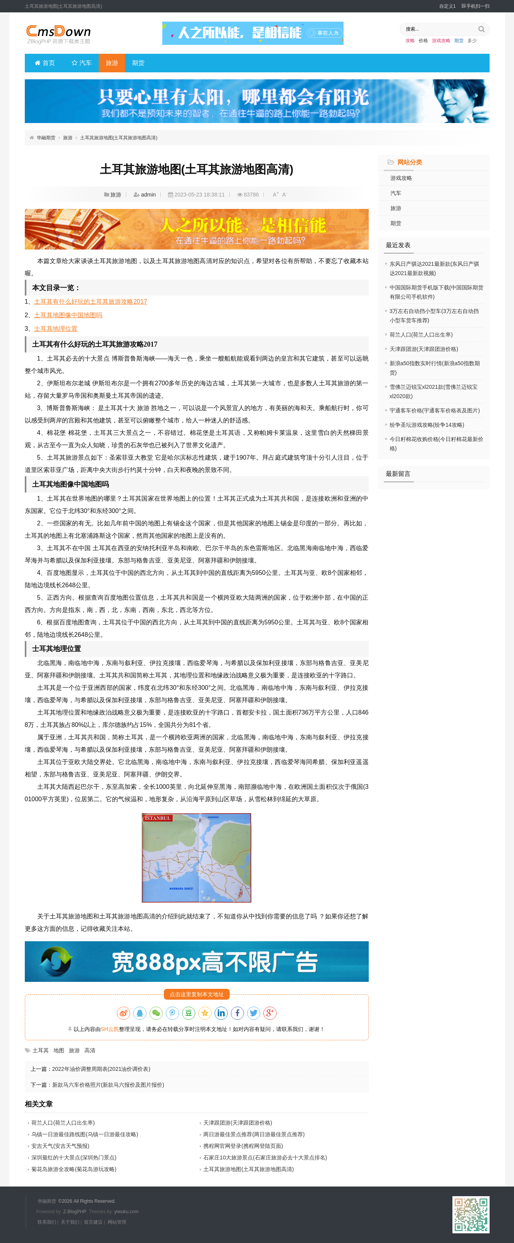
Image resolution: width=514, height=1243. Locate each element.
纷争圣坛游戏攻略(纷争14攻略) (427, 425)
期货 (459, 40)
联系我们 (47, 1221)
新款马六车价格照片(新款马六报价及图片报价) (108, 1085)
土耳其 (41, 1050)
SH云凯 (110, 1029)
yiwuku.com (126, 1211)
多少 (472, 40)
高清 (89, 1050)
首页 (45, 63)
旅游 (112, 63)
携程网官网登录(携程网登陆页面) (243, 1146)
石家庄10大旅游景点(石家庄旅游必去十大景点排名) (265, 1157)
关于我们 (70, 1221)
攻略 (410, 40)
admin (148, 194)
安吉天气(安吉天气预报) (60, 1146)
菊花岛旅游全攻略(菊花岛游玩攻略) (73, 1169)
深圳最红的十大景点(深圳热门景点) (73, 1157)
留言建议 (93, 1221)
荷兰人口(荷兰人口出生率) (421, 335)
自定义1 (447, 6)
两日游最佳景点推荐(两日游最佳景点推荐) (253, 1134)
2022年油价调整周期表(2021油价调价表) (101, 1069)
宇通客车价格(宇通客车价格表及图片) (435, 410)
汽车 (82, 63)
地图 (58, 1050)
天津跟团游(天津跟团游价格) (424, 349)
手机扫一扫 (476, 6)
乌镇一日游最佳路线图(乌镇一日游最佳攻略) (84, 1134)
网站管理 (117, 1221)
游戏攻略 (441, 40)
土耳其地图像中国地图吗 (68, 315)
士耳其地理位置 (55, 328)
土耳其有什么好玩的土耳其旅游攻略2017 (90, 301)
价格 (423, 40)
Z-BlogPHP (74, 1211)
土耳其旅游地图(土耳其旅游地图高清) (119, 137)
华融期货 (46, 137)
